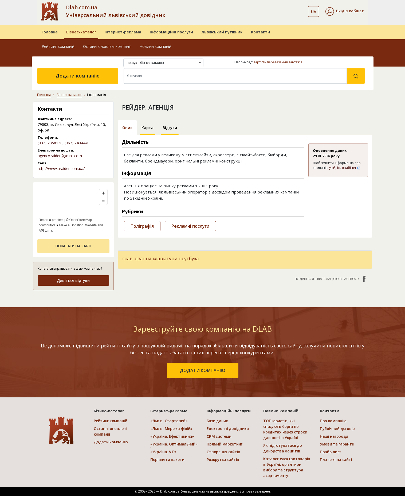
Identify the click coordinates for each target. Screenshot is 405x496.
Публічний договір (337, 428)
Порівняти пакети (167, 459)
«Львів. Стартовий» (169, 420)
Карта (147, 127)
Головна (50, 31)
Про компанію (333, 420)
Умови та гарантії (337, 444)
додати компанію (202, 370)
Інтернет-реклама (123, 31)
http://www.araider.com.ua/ (61, 168)
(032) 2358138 (50, 142)
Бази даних (217, 420)
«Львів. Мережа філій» (171, 428)
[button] (344, 11)
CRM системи (219, 436)
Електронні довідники (228, 428)
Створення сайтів (223, 451)
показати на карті (73, 246)
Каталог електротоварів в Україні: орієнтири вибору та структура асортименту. (286, 467)
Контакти (260, 31)
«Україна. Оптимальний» (174, 444)
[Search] (235, 76)
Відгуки (170, 127)
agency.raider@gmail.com (60, 155)
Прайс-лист (330, 451)
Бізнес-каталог (81, 31)
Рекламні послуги (190, 226)
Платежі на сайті (336, 459)
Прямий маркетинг (224, 444)
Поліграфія (142, 226)
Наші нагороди (334, 436)
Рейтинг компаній (58, 46)
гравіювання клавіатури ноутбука (160, 258)
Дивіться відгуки (73, 280)
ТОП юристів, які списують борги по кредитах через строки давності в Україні (285, 429)
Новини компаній (155, 46)
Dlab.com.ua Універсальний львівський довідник (115, 11)
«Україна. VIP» (163, 451)
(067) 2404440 (77, 142)
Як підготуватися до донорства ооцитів (282, 448)
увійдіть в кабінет (344, 167)
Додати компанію (78, 75)
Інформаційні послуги (171, 31)
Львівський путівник (222, 31)
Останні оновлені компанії (107, 46)
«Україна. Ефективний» (172, 436)
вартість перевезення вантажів (278, 62)
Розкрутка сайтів (223, 459)
